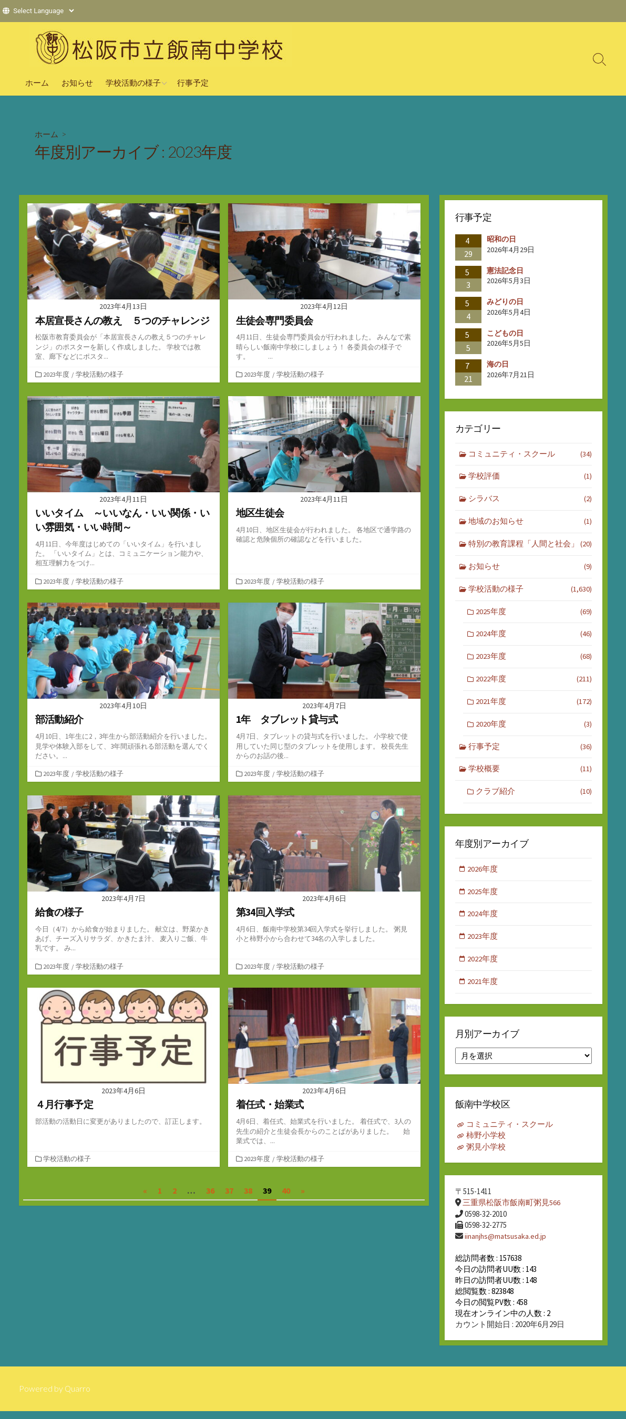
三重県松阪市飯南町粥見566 (511, 1210)
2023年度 (57, 375)
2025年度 (533, 614)
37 (229, 1194)
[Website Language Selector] (43, 10)
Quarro (78, 1396)
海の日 (498, 364)
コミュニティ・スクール (530, 455)
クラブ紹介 (533, 798)
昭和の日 (501, 239)
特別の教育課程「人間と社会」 (530, 546)
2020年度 (533, 729)
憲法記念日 (505, 270)
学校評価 (530, 477)
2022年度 (533, 683)
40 (286, 1194)
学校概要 (530, 775)
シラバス (530, 500)
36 (210, 1194)
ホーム (37, 82)
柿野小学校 (486, 1143)
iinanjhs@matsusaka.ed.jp (507, 1243)
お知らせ (77, 82)
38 (248, 1194)
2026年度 (483, 875)
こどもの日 (505, 333)
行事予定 (193, 82)
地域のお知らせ (530, 523)
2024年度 (533, 637)
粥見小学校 (486, 1154)
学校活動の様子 (133, 82)
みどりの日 (505, 301)
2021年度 (533, 706)
